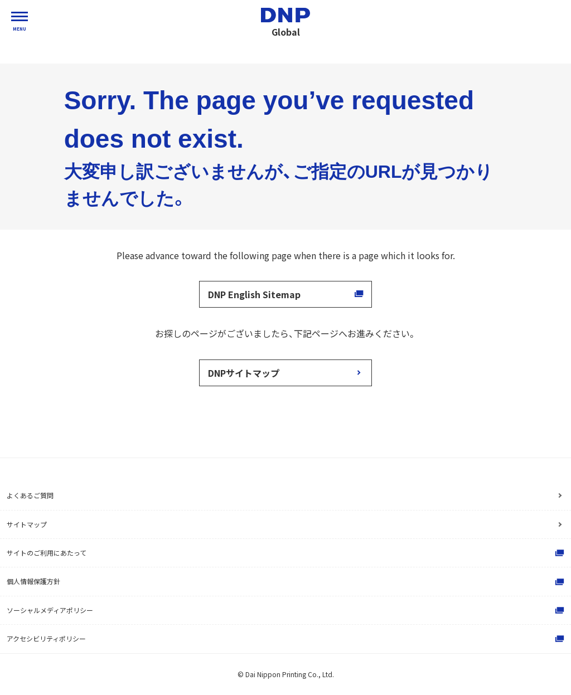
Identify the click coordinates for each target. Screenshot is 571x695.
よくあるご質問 (30, 495)
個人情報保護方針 (287, 582)
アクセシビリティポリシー (287, 638)
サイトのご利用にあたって (287, 553)
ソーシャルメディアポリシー (287, 610)
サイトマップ (27, 524)
